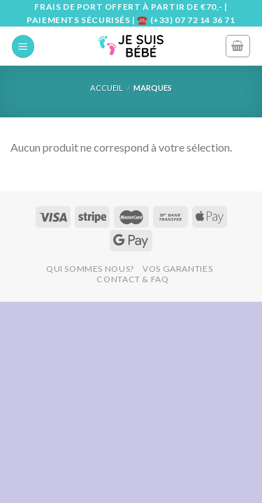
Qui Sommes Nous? (90, 268)
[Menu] (23, 46)
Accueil (106, 87)
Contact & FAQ (132, 279)
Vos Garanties (177, 268)
